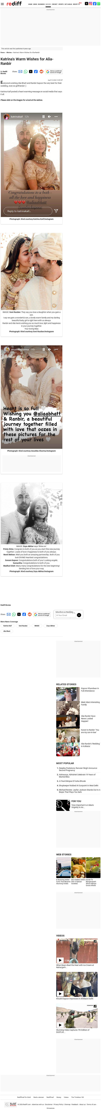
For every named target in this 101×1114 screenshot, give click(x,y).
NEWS (35, 4)
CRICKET (54, 4)
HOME (30, 4)
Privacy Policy (58, 1104)
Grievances (50, 1108)
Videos (66, 1097)
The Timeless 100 (77, 1097)
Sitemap (67, 1104)
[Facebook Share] (35, 71)
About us (82, 1104)
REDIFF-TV (76, 4)
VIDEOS (60, 935)
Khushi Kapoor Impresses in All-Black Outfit (74, 999)
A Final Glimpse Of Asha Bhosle (72, 781)
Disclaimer (49, 1104)
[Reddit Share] (41, 71)
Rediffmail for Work (24, 1097)
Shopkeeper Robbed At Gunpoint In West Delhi (78, 785)
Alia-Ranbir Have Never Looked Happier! (88, 718)
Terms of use (91, 1104)
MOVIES (48, 4)
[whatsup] (99, 3)
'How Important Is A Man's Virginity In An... (82, 806)
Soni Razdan (23, 626)
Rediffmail (50, 1097)
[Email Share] (20, 71)
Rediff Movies (4, 72)
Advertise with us (38, 1104)
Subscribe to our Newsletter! (64, 612)
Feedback (75, 1104)
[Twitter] (86, 3)
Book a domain (39, 1097)
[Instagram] (91, 3)
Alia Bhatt (6, 631)
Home (3, 52)
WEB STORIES (63, 854)
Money (59, 1097)
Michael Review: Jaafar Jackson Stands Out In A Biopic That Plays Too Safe (79, 791)
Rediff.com (27, 1104)
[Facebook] (95, 3)
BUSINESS (41, 4)
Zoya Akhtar (50, 626)
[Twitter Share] (30, 71)
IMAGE (37, 626)
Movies (9, 52)
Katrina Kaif (7, 626)
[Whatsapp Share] (25, 71)
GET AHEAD (68, 4)
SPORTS (61, 4)
